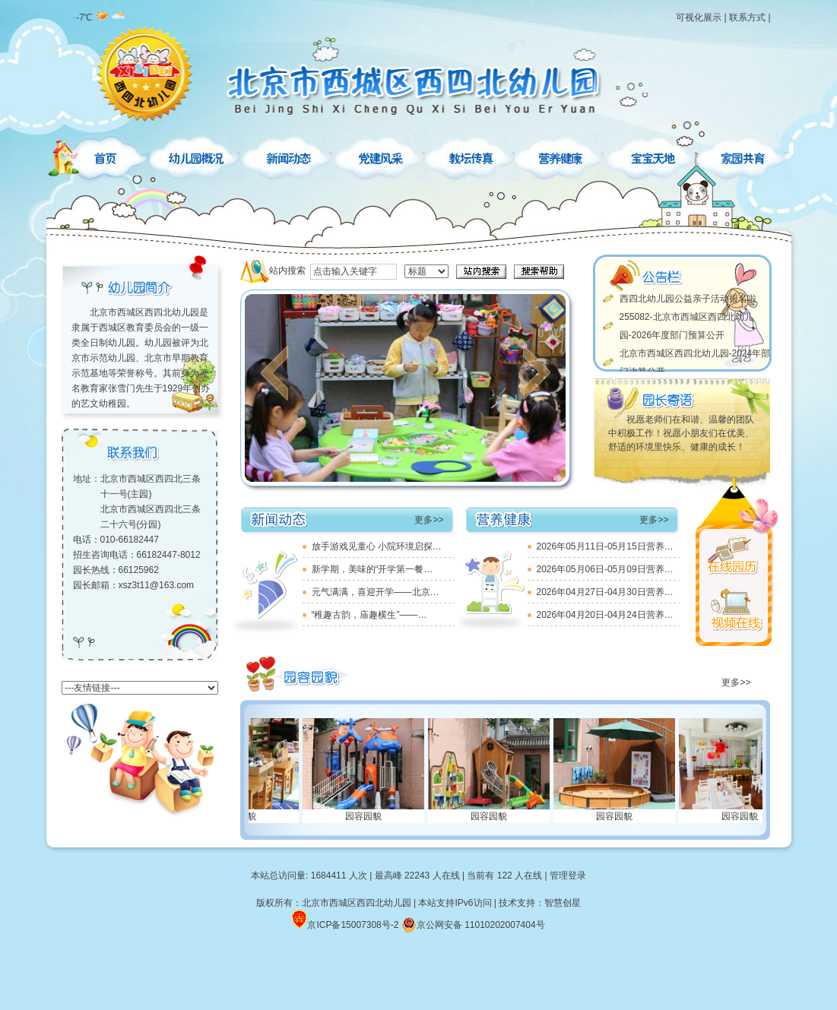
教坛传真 (471, 156)
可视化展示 (698, 17)
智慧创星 (562, 903)
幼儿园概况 (197, 156)
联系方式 (747, 17)
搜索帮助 (539, 271)
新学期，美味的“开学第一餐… (372, 569)
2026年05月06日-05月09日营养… (605, 569)
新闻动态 (289, 156)
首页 (105, 156)
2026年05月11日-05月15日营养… (605, 546)
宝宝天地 (654, 156)
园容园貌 (372, 816)
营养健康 (562, 156)
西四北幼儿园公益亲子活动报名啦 (688, 298)
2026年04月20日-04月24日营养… (605, 614)
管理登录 (568, 875)
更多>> (428, 519)
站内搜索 (287, 270)
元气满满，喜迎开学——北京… (375, 592)
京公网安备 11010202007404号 (473, 924)
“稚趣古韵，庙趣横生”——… (369, 614)
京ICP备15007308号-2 (352, 925)
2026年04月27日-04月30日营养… (605, 592)
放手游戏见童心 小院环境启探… (377, 546)
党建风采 (380, 156)
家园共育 (742, 156)
